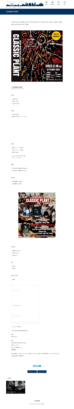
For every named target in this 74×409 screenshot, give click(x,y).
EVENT (46, 3)
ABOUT (65, 3)
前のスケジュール (32, 371)
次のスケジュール (42, 371)
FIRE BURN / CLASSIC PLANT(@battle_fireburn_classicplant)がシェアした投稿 (25, 322)
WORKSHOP (52, 3)
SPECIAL (58, 3)
